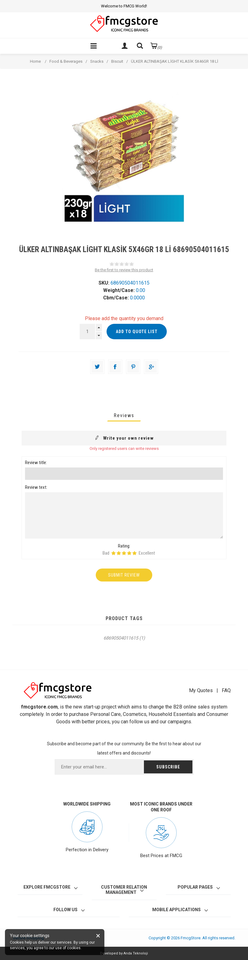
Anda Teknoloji (136, 953)
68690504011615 (120, 638)
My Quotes (201, 690)
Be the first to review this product (124, 270)
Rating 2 (118, 553)
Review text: (36, 487)
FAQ (226, 690)
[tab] (124, 415)
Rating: (124, 546)
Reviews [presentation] (124, 415)
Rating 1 (113, 553)
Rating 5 (134, 553)
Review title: (36, 462)
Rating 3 (124, 553)
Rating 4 (129, 553)
